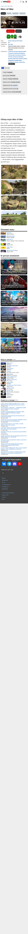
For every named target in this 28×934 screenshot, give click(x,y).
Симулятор (22, 62)
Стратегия (11, 51)
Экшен (10, 40)
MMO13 (3, 478)
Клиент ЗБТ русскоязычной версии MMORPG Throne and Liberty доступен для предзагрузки (13, 420)
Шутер (14, 40)
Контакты (4, 497)
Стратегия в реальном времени (16, 53)
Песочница (19, 40)
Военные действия (13, 58)
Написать (18, 31)
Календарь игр (5, 486)
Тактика (10, 55)
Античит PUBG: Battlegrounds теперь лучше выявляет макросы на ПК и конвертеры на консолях (14, 448)
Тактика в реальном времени (15, 56)
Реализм (21, 58)
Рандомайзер (5, 488)
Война (25, 58)
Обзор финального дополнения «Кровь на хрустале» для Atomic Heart (13, 286)
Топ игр (3, 482)
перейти (15, 85)
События (9, 13)
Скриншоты (22, 13)
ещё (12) (11, 64)
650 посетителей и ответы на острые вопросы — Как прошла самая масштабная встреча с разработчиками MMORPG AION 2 (13, 333)
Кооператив (11, 62)
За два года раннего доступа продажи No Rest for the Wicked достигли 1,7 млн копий (14, 436)
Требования (15, 13)
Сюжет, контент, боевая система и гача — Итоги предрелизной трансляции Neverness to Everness (13, 271)
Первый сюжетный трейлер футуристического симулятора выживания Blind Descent (12, 444)
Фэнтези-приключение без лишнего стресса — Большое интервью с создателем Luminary (13, 318)
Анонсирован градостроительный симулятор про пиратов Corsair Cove (13, 416)
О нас (3, 499)
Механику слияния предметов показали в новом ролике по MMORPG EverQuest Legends (12, 412)
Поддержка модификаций (15, 60)
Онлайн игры (5, 480)
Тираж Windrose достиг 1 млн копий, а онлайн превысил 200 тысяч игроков (12, 424)
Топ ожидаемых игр (6, 484)
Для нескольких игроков (19, 55)
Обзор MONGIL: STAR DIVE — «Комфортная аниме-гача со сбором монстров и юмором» (13, 408)
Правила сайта (5, 495)
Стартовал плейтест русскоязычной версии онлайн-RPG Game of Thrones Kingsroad (13, 428)
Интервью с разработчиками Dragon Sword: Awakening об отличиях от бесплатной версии (12, 302)
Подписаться (10, 31)
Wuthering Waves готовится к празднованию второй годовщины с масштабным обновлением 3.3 (13, 452)
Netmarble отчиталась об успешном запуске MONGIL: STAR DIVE (14, 432)
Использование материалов (8, 492)
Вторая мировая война (20, 51)
